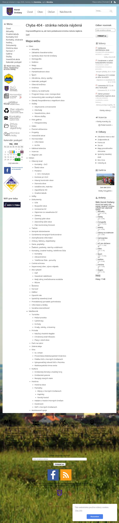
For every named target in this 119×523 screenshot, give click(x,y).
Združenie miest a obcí (106, 137)
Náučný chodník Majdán (45, 333)
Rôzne (37, 282)
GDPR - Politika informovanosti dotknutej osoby (103, 445)
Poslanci (38, 171)
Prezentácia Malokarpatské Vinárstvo (50, 356)
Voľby (34, 196)
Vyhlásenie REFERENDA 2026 (102, 49)
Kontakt (106, 2)
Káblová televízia (39, 148)
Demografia (36, 59)
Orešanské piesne (42, 375)
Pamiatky (38, 388)
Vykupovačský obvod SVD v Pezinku (50, 362)
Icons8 (57, 485)
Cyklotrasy (39, 321)
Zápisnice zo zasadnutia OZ (46, 212)
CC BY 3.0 (84, 485)
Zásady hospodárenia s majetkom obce (48, 100)
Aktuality (35, 49)
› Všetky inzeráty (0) (103, 121)
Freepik (43, 485)
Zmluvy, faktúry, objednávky (43, 241)
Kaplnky (40, 394)
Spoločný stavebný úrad (42, 298)
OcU (62, 483)
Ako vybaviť (36, 270)
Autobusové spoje (39, 410)
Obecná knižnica (38, 84)
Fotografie (102, 222)
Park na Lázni (37, 343)
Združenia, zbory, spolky (42, 78)
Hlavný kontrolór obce (44, 180)
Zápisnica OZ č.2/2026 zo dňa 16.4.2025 (105, 76)
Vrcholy (38, 324)
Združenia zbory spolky (16, 433)
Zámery (38, 215)
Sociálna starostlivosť (40, 308)
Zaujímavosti (37, 68)
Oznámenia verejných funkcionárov (47, 234)
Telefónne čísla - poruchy (45, 260)
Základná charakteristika (42, 52)
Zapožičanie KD (41, 190)
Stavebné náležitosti (43, 276)
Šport (34, 75)
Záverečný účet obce (43, 222)
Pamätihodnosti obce (41, 71)
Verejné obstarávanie (41, 231)
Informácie (39, 142)
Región (100, 270)
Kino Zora (101, 160)
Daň (36, 273)
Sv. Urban (39, 353)
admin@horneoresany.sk (72, 483)
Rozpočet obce (41, 206)
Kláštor (35, 292)
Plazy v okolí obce (42, 340)
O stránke (85, 483)
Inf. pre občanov (104, 243)
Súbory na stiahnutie (40, 91)
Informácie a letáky (40, 305)
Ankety (100, 227)
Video (34, 126)
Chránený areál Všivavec (45, 337)
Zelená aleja (37, 346)
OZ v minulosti (43, 174)
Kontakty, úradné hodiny (44, 437)
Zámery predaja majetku (104, 105)
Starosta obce (40, 183)
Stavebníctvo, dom (42, 113)
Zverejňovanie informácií (42, 238)
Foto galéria (36, 119)
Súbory (102, 43)
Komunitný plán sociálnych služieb (46, 97)
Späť (28, 34)
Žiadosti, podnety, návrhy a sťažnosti (47, 247)
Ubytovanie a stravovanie (45, 107)
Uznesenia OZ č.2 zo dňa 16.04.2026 (104, 86)
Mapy (34, 65)
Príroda (35, 330)
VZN (36, 202)
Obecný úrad (37, 161)
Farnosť (35, 289)
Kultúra (35, 369)
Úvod (30, 11)
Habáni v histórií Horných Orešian (49, 400)
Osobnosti (39, 404)
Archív (37, 145)
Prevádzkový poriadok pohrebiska (46, 301)
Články (100, 217)
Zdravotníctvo (40, 257)
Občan (51, 11)
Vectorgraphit (50, 485)
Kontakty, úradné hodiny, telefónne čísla (49, 250)
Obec (40, 11)
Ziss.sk (100, 145)
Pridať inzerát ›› (105, 125)
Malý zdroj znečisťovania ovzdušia (49, 279)
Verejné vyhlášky (101, 72)
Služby (34, 103)
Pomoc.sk (101, 142)
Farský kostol (43, 397)
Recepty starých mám (44, 378)
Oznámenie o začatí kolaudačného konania (104, 61)
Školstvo (35, 285)
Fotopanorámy (41, 123)
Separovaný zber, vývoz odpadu (45, 266)
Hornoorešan (37, 139)
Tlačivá (34, 228)
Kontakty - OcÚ (41, 164)
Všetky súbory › (105, 110)
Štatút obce (39, 167)
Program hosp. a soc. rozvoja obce (46, 94)
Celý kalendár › (13, 163)
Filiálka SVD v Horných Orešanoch (49, 359)
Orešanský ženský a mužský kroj (48, 372)
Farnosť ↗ (10, 51)
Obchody (38, 110)
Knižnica (35, 87)
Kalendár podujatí (39, 81)
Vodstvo (35, 62)
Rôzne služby (40, 116)
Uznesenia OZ (40, 209)
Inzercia (35, 151)
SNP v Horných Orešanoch (46, 407)
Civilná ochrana (38, 263)
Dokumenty (36, 199)
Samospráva (102, 238)
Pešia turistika (40, 317)
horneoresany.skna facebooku (17, 168)
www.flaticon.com (67, 485)
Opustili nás (37, 295)
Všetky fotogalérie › (105, 191)
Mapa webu (97, 2)
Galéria (9, 53)
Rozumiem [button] (95, 517)
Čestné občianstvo (39, 129)
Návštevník (66, 11)
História (35, 381)
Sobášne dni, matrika (43, 186)
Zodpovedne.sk (103, 139)
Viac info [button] (78, 511)
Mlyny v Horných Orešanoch (49, 391)
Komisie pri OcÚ (41, 177)
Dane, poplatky (38, 244)
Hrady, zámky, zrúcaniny (45, 327)
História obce (40, 384)
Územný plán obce (42, 218)
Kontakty (38, 254)
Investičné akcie (38, 135)
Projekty (35, 132)
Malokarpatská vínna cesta (46, 365)
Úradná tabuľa (40, 193)
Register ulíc (37, 155)
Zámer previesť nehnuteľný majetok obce (105, 95)
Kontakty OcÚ (12, 37)
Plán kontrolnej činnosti (45, 225)
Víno (33, 349)
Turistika (35, 314)
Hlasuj (98, 275)
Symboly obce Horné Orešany (44, 56)
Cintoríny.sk (102, 163)
